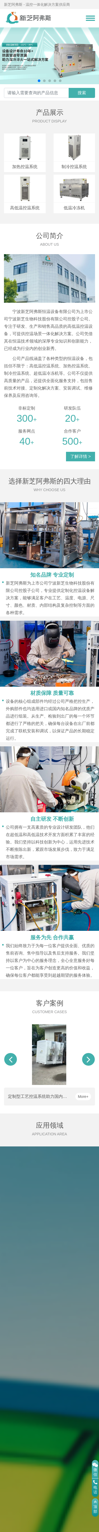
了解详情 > (80, 456)
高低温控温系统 (25, 208)
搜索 (82, 93)
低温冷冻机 (74, 208)
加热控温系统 (24, 166)
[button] (39, 80)
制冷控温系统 (74, 166)
